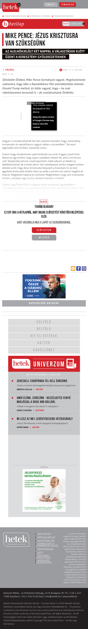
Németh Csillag (24, 389)
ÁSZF (40, 552)
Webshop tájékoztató (44, 561)
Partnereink (45, 549)
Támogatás (68, 5)
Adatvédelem (46, 540)
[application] (44, 116)
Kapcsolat (44, 534)
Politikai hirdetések (43, 556)
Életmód (39, 410)
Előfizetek (44, 230)
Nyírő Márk (23, 427)
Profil (51, 5)
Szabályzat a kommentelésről (47, 544)
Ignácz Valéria (24, 410)
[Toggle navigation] (82, 5)
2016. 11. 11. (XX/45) (70, 70)
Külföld (9, 70)
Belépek (44, 237)
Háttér (39, 389)
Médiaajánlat (46, 537)
